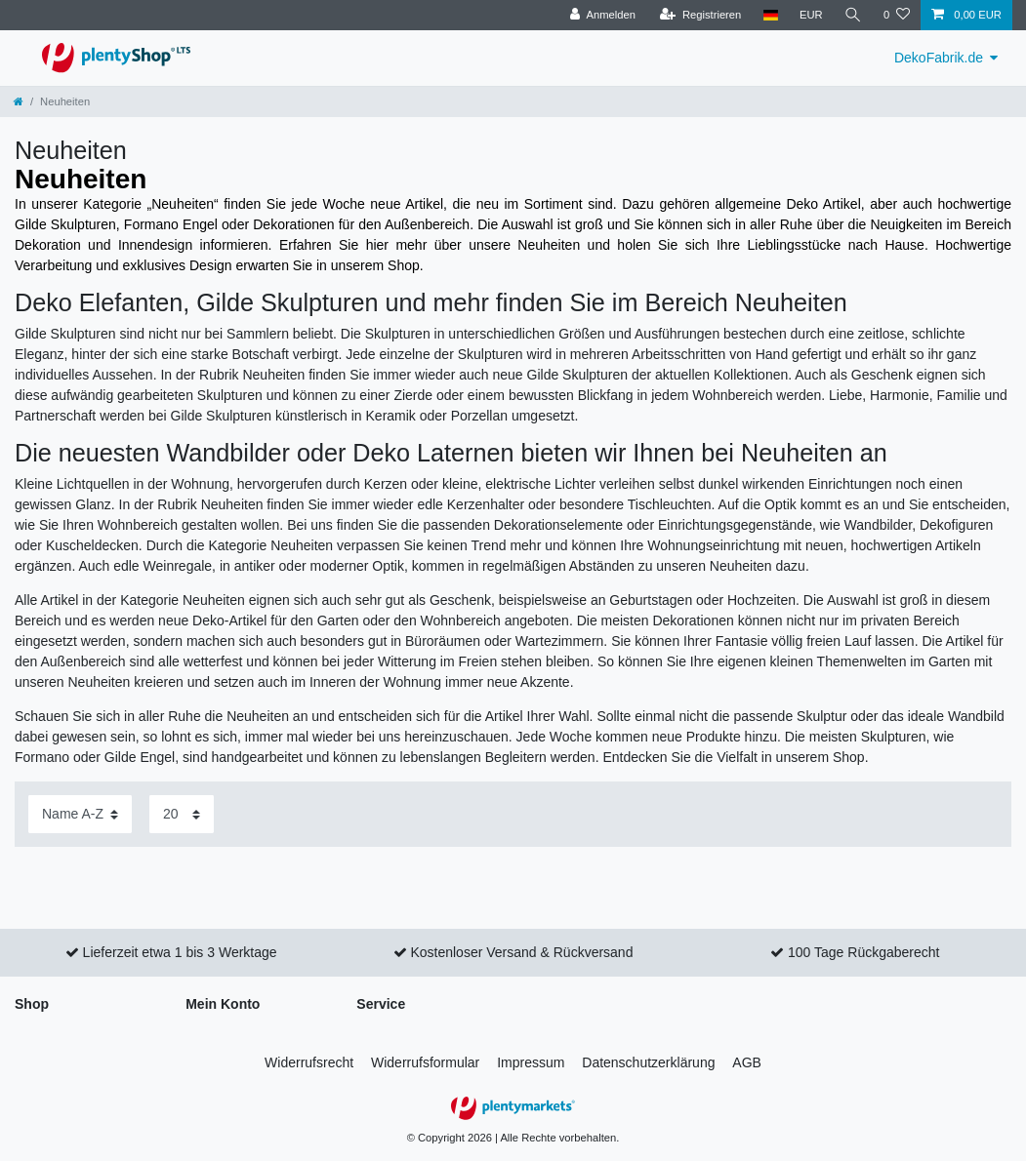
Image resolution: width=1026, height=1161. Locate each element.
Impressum (530, 1062)
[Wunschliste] (897, 15)
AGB (746, 1062)
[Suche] (853, 15)
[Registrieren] (700, 15)
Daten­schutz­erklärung (648, 1062)
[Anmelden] (602, 15)
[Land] (770, 15)
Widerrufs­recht (309, 1062)
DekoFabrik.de (938, 57)
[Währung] (811, 15)
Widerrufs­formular (425, 1062)
